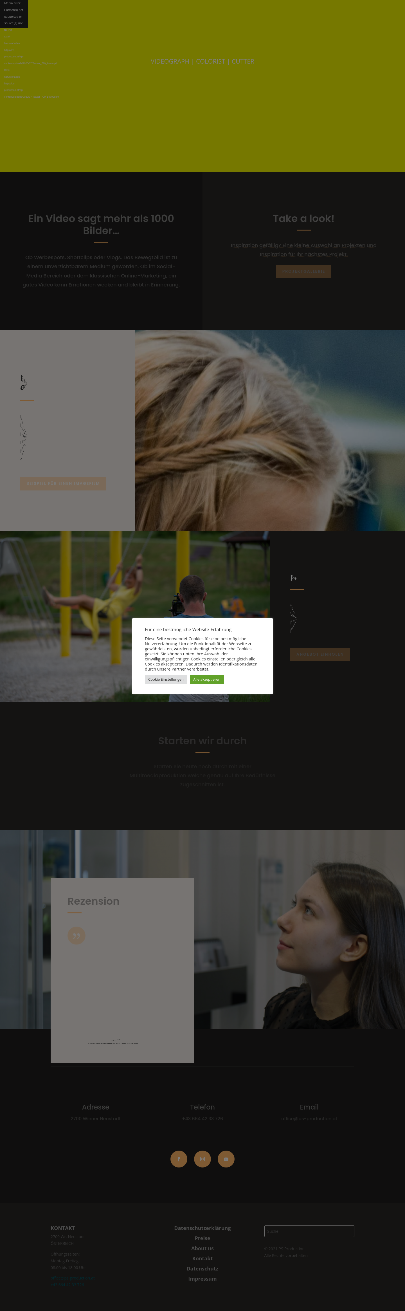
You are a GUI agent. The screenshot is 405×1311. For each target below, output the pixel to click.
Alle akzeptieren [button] (206, 679)
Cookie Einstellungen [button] (166, 679)
